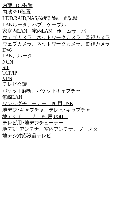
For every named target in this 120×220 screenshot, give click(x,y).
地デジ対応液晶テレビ (26, 135)
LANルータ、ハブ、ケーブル (34, 24)
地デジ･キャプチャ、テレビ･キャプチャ (46, 109)
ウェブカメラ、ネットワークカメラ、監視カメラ (56, 37)
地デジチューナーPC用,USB (35, 116)
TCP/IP (9, 72)
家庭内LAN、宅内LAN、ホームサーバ (44, 31)
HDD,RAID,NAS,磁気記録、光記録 (40, 18)
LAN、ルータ (17, 55)
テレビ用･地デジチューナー (33, 122)
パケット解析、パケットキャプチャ (41, 90)
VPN (7, 78)
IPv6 (7, 50)
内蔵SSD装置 (16, 11)
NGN (7, 61)
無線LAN (12, 97)
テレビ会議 (14, 84)
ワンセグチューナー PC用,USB (37, 103)
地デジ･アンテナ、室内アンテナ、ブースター (52, 129)
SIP (5, 67)
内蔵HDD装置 (17, 5)
